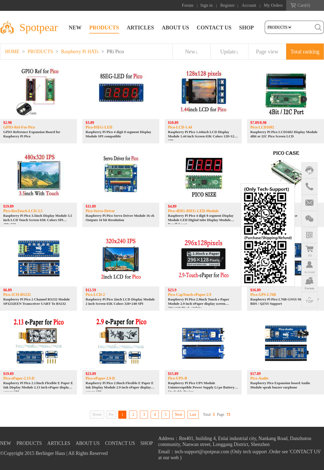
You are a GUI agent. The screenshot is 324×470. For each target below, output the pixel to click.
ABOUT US (175, 28)
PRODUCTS (104, 28)
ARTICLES (140, 28)
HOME (12, 51)
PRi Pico (115, 51)
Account (249, 5)
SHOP (246, 28)
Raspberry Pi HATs (80, 51)
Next (178, 414)
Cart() (304, 5)
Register (227, 5)
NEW (75, 28)
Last (193, 414)
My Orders (273, 5)
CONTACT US (214, 28)
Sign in (206, 5)
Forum (188, 5)
